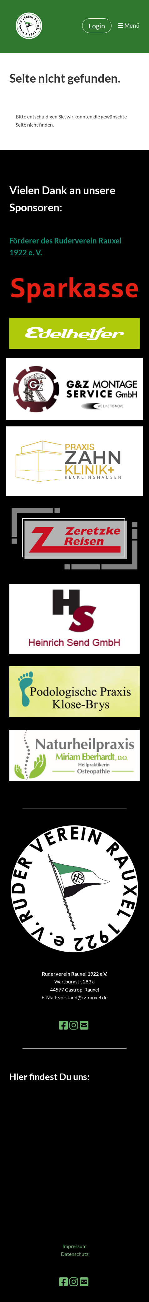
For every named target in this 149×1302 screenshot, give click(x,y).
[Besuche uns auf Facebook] (63, 1025)
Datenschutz (74, 1254)
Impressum (74, 1246)
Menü (129, 25)
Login (97, 26)
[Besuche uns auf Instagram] (73, 1025)
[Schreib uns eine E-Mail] (84, 1025)
